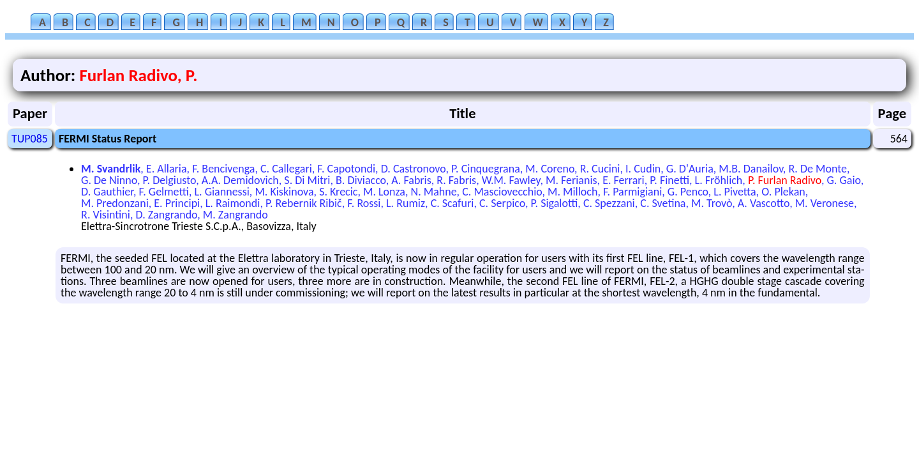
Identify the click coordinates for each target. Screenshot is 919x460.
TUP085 (29, 139)
